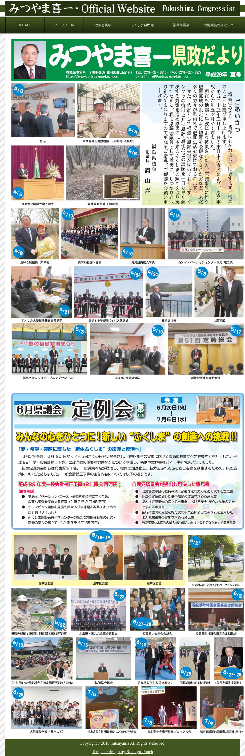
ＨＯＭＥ (25, 25)
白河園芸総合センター (220, 25)
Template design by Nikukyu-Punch (122, 751)
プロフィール (64, 25)
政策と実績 (103, 25)
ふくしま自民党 (142, 25)
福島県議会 (181, 25)
